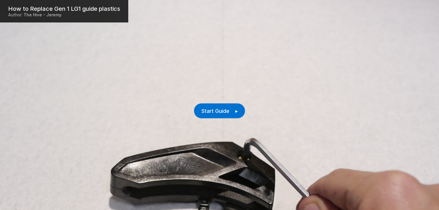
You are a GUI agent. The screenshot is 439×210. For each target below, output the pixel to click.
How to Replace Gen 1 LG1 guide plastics (64, 8)
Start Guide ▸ (219, 111)
